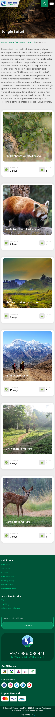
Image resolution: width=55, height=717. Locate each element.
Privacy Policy (7, 580)
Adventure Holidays (24, 42)
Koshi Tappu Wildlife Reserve (23, 229)
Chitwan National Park (19, 448)
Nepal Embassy (8, 588)
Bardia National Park (18, 522)
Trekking (5, 604)
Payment (5, 564)
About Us (5, 568)
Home (4, 42)
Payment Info (7, 576)
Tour (3, 600)
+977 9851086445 (27, 654)
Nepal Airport (7, 584)
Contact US (6, 572)
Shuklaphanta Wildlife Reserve (24, 156)
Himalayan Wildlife (17, 375)
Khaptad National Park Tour (22, 302)
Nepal (11, 42)
